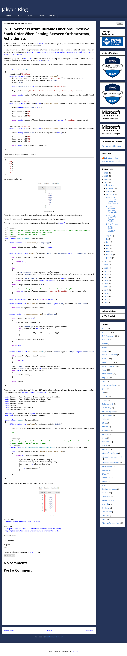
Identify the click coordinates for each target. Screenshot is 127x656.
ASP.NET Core (107, 362)
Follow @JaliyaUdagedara (111, 146)
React (104, 485)
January (109, 258)
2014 (106, 287)
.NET (103, 328)
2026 (106, 173)
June (108, 242)
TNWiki (30, 16)
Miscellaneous (107, 466)
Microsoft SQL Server (110, 453)
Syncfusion (106, 508)
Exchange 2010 (107, 404)
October (109, 191)
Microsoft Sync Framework (112, 457)
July (107, 239)
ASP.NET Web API (108, 366)
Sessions (19, 16)
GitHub (104, 423)
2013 (106, 290)
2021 (106, 265)
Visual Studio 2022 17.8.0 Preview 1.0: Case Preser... (112, 200)
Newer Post (9, 630)
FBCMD (105, 419)
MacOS (104, 445)
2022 (106, 262)
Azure (104, 370)
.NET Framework (108, 336)
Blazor (104, 381)
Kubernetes (106, 442)
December (110, 185)
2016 (106, 280)
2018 (106, 274)
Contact (52, 16)
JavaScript (105, 434)
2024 (106, 179)
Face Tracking (107, 415)
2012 (106, 293)
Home (8, 16)
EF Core (105, 400)
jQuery (104, 438)
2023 (106, 182)
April (108, 248)
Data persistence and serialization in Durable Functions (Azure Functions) (33, 528)
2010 (106, 299)
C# (103, 392)
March (108, 251)
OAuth (104, 474)
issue (40, 61)
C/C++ (104, 389)
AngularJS (105, 351)
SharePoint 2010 (108, 500)
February (109, 254)
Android (105, 343)
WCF (103, 519)
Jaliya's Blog (15, 9)
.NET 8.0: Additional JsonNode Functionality (111, 209)
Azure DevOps (107, 374)
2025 (106, 176)
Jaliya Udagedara (111, 158)
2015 (106, 284)
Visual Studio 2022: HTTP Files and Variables (111, 218)
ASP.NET (105, 358)
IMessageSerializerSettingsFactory (35, 392)
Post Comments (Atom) (54, 637)
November (110, 188)
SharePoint (106, 497)
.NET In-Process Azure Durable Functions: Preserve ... (112, 228)
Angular (104, 347)
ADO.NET (105, 340)
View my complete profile (111, 161)
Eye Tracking (106, 408)
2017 (106, 277)
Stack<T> (40, 43)
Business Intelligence (109, 385)
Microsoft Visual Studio (110, 463)
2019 (106, 271)
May (108, 245)
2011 (106, 296)
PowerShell (106, 478)
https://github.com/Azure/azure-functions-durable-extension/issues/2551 (32, 531)
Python (104, 481)
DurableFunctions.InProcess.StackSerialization (22, 522)
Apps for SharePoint (109, 355)
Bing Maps (106, 377)
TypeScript (106, 515)
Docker (104, 396)
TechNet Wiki (107, 512)
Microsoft (105, 449)
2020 (106, 268)
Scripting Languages (109, 489)
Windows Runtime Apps (110, 523)
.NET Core (105, 332)
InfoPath (105, 427)
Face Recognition (108, 411)
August (109, 236)
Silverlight (105, 504)
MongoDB (106, 470)
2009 (106, 303)
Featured (41, 16)
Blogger (75, 651)
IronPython (106, 430)
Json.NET (49, 61)
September (110, 194)
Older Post (89, 630)
